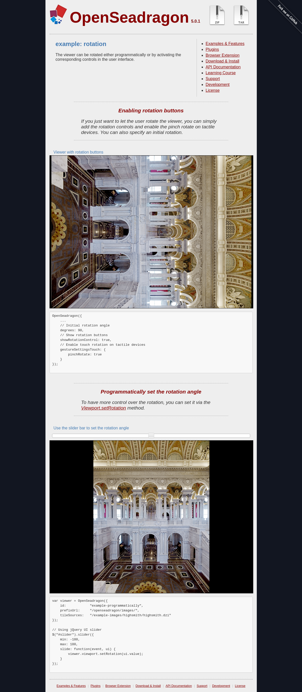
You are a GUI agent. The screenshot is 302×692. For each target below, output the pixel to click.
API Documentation (223, 67)
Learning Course (221, 73)
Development (218, 84)
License (213, 90)
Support (213, 79)
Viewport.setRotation (103, 408)
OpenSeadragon (129, 17)
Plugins (212, 49)
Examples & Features (225, 43)
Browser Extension (223, 55)
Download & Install (223, 61)
